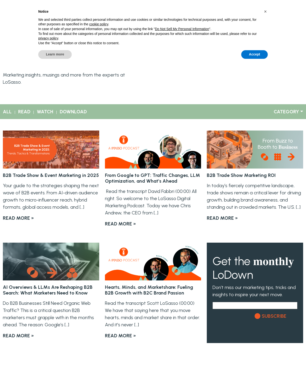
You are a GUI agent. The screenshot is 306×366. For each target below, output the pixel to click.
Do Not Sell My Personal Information (182, 29)
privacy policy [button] (48, 38)
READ (24, 112)
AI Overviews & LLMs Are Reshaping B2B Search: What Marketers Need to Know (48, 290)
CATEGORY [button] (286, 112)
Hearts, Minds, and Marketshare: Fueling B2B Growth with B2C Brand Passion (149, 290)
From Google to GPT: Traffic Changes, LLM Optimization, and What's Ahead (152, 178)
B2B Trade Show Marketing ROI (241, 175)
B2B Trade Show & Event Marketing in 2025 (51, 175)
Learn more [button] (55, 54)
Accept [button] (254, 54)
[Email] (255, 305)
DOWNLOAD (73, 112)
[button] (265, 11)
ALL (7, 112)
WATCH (45, 112)
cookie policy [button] (98, 24)
